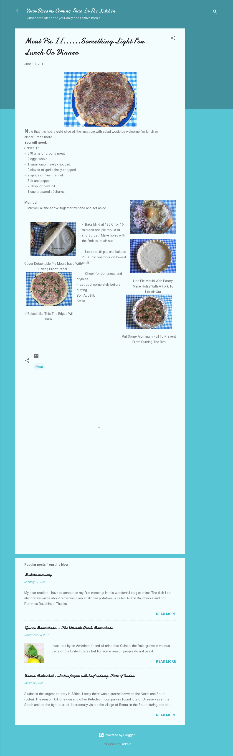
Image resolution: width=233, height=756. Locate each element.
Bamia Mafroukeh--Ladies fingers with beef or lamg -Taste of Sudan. (80, 676)
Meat (39, 367)
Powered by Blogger (117, 735)
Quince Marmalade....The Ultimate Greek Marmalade (68, 628)
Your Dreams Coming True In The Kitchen (70, 11)
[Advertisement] (203, 100)
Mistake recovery (37, 575)
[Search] (215, 12)
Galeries (126, 744)
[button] (173, 38)
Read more (166, 614)
